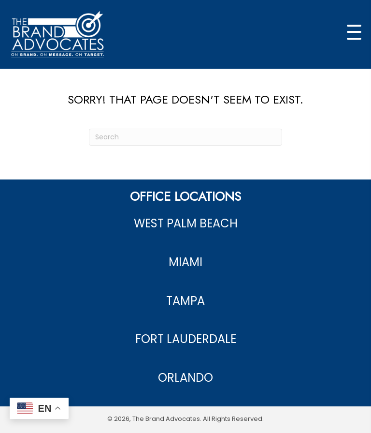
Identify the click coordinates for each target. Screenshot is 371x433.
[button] (354, 32)
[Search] (185, 137)
